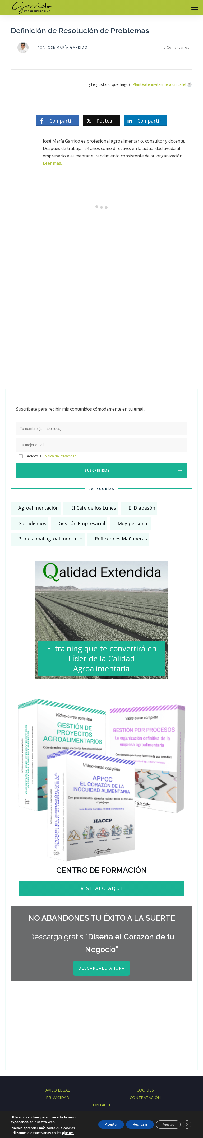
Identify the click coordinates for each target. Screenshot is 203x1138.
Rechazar (133, 1124)
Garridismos (32, 523)
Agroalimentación (38, 508)
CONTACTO (101, 1104)
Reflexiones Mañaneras (121, 538)
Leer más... (53, 163)
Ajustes (165, 1124)
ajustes (67, 1133)
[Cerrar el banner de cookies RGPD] (186, 1124)
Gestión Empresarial (82, 523)
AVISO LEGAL (57, 1090)
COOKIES (145, 1090)
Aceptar (100, 1124)
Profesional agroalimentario (50, 538)
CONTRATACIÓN (145, 1097)
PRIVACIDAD (57, 1097)
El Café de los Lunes (93, 508)
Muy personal (133, 523)
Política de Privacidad (60, 456)
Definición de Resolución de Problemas (80, 30)
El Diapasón (141, 508)
